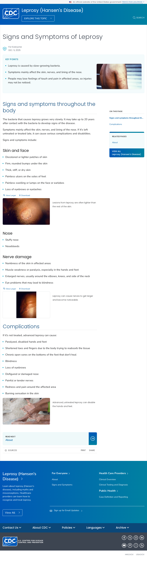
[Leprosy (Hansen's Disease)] (20, 476)
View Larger (11, 195)
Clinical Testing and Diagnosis (113, 484)
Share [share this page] (92, 450)
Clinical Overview (107, 479)
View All (10, 512)
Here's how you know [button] (133, 1)
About (115, 142)
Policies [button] (68, 528)
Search (140, 17)
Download (25, 195)
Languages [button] (95, 528)
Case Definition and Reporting (113, 496)
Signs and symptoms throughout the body (126, 118)
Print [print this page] (83, 450)
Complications (115, 124)
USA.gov (140, 554)
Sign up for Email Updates (66, 510)
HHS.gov (129, 554)
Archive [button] (122, 528)
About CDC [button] (41, 528)
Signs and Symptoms (62, 484)
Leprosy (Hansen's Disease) (52, 10)
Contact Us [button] (12, 528)
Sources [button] (12, 450)
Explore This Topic (36, 18)
